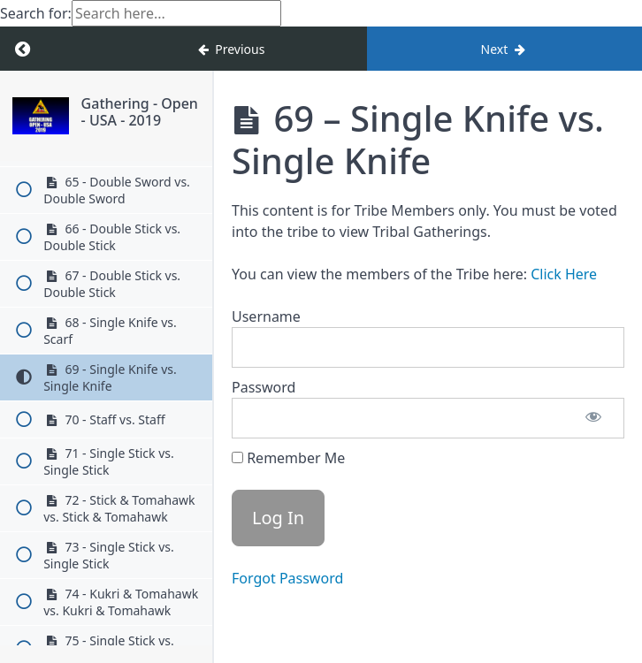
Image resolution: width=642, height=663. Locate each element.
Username (266, 316)
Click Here (564, 274)
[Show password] (593, 418)
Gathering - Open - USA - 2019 (139, 112)
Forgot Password (287, 578)
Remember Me (288, 458)
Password (263, 387)
